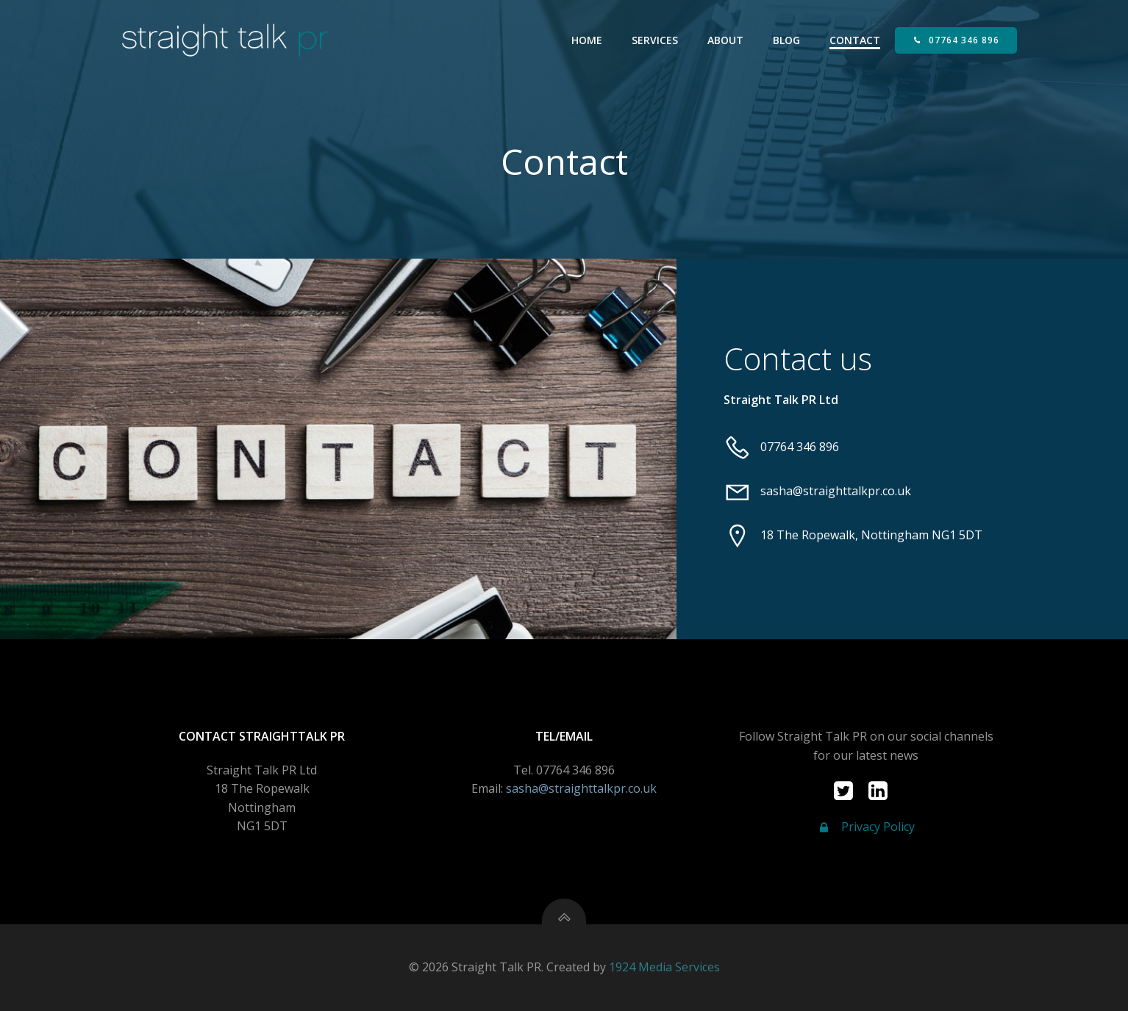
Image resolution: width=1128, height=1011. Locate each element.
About (725, 40)
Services (655, 40)
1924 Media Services (664, 967)
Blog (786, 40)
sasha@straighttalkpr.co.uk (581, 788)
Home (586, 40)
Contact (854, 40)
